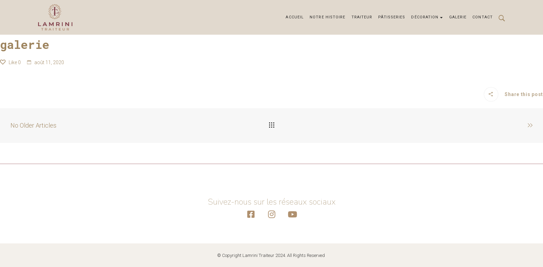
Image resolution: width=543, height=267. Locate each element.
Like (10, 62)
